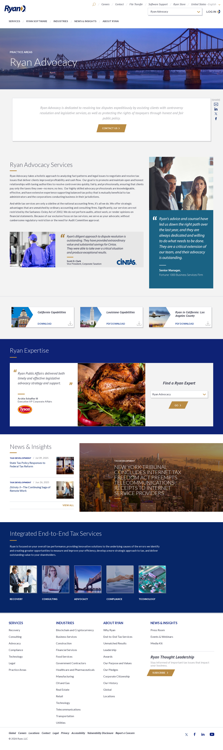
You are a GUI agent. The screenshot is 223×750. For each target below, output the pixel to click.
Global (107, 689)
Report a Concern (125, 733)
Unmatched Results (114, 643)
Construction (64, 643)
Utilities (61, 722)
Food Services (64, 656)
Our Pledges (110, 669)
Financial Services (66, 649)
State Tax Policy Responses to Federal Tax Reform (27, 464)
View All (68, 505)
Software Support (158, 4)
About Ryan (111, 21)
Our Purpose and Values (117, 663)
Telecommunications (68, 709)
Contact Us (111, 128)
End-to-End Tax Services (117, 636)
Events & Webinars (162, 636)
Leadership (109, 649)
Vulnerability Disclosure (100, 733)
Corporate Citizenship (116, 676)
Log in (211, 11)
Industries (60, 21)
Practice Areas (21, 52)
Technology (16, 656)
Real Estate (62, 689)
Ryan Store (179, 4)
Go (178, 405)
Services (14, 21)
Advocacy (15, 643)
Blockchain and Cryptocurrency (75, 630)
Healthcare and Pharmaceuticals (75, 669)
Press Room (158, 630)
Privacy (65, 733)
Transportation (65, 716)
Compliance (16, 649)
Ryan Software (36, 21)
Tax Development (20, 458)
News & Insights (85, 21)
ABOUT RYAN (113, 623)
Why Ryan (109, 630)
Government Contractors (71, 663)
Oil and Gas (63, 683)
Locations (109, 696)
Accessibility (78, 733)
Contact (119, 4)
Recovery (14, 630)
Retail (59, 696)
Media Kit (157, 643)
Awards (108, 656)
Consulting (15, 636)
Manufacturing (65, 676)
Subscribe (160, 672)
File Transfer (136, 4)
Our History (110, 683)
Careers (105, 4)
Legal (12, 663)
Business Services (66, 636)
